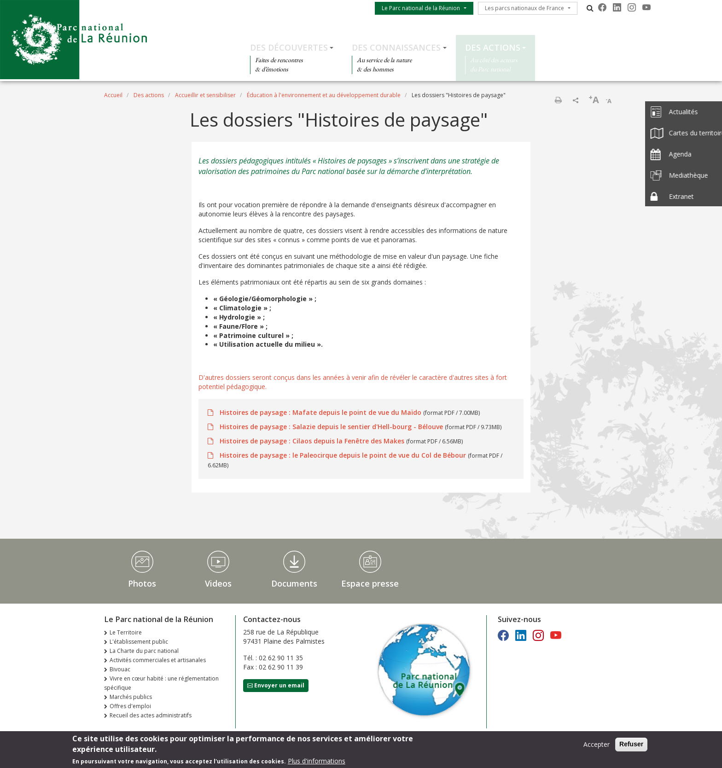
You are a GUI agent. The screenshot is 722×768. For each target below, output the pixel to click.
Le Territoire (126, 632)
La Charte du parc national (144, 651)
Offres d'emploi (130, 706)
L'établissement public (139, 642)
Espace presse (370, 583)
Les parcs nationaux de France (524, 8)
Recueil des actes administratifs (151, 715)
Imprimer (558, 100)
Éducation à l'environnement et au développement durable (324, 95)
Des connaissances (396, 47)
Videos (218, 583)
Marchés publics (131, 697)
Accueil (113, 95)
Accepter (596, 745)
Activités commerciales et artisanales (158, 660)
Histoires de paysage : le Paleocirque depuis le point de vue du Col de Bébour (343, 455)
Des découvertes (289, 47)
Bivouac (120, 669)
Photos (142, 583)
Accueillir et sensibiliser (205, 95)
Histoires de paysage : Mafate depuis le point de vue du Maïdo (320, 412)
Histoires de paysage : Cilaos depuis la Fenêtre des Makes (312, 440)
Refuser (631, 745)
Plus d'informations (316, 761)
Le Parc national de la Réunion (421, 8)
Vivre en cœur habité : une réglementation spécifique (161, 683)
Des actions (492, 47)
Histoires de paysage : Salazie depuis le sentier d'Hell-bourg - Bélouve (331, 426)
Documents (294, 583)
